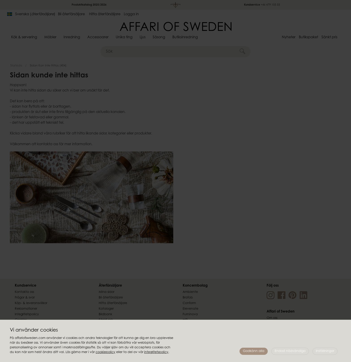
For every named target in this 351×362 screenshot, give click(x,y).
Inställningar (325, 351)
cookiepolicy (105, 352)
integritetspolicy (156, 352)
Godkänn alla (253, 351)
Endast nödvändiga (290, 351)
